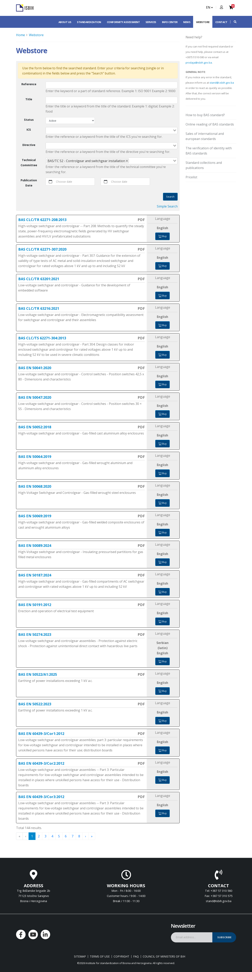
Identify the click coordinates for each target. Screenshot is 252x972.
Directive (28, 145)
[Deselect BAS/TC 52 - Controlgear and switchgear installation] (127, 161)
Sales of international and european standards (205, 136)
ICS (29, 129)
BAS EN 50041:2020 (34, 367)
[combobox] (112, 130)
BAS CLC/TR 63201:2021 (38, 278)
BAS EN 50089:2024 (34, 545)
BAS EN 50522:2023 (34, 704)
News (186, 22)
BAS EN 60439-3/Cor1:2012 (41, 733)
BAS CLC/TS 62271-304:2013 (42, 338)
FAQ (136, 956)
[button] (233, 22)
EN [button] (209, 7)
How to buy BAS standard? (205, 115)
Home (20, 35)
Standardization (89, 22)
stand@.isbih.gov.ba (222, 82)
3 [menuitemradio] (45, 836)
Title (28, 99)
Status (29, 120)
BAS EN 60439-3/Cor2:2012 (41, 763)
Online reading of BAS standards (210, 124)
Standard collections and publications (204, 165)
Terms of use (100, 956)
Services (151, 22)
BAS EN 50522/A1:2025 (37, 674)
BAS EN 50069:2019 (34, 516)
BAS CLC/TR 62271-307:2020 (42, 249)
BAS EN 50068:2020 (34, 486)
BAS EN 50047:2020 (34, 397)
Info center (170, 22)
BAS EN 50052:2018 (34, 427)
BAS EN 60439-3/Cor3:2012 (41, 796)
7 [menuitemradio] (72, 836)
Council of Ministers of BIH (164, 956)
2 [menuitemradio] (39, 836)
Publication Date (29, 182)
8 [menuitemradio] (79, 836)
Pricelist (191, 177)
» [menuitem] (92, 836)
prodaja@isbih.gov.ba (199, 62)
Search (170, 196)
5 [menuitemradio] (59, 836)
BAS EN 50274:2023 (34, 634)
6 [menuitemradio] (66, 836)
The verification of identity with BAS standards (209, 150)
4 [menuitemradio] (52, 836)
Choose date (64, 181)
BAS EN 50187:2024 (34, 575)
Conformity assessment (123, 22)
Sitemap (80, 956)
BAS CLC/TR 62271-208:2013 (42, 219)
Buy (162, 236)
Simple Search (167, 206)
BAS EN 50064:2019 (34, 456)
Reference (28, 84)
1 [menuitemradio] (32, 836)
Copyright (121, 956)
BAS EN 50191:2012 (34, 604)
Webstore (203, 22)
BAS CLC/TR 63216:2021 (38, 308)
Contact (221, 22)
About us (64, 22)
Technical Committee (29, 162)
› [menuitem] (85, 836)
